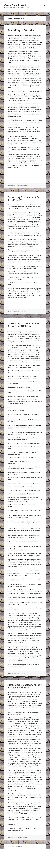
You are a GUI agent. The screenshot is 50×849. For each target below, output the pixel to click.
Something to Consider (21, 30)
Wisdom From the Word (15, 5)
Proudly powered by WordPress (15, 846)
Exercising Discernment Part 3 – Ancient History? (25, 325)
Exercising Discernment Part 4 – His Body (25, 198)
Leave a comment (23, 185)
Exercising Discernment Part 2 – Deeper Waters (25, 686)
